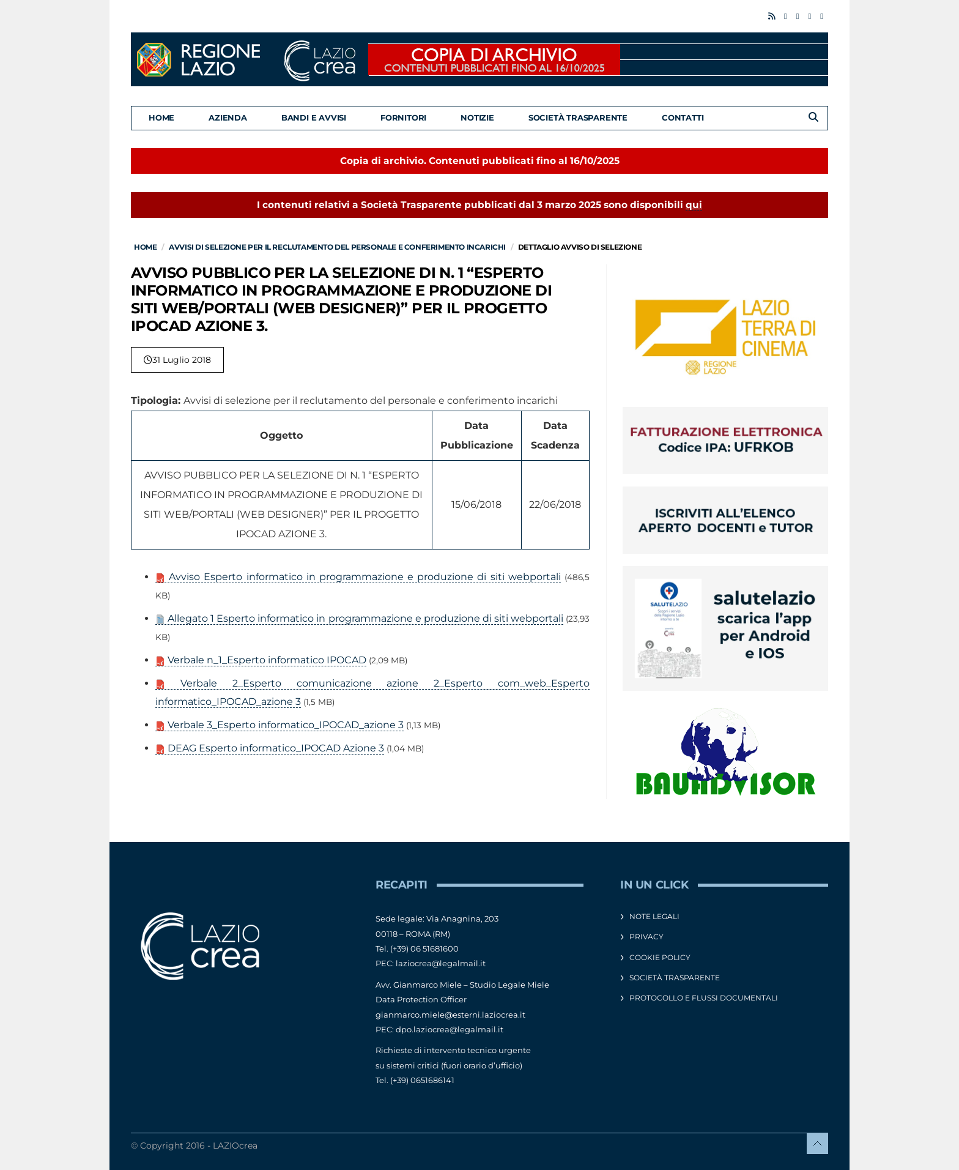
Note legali (654, 916)
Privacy (646, 936)
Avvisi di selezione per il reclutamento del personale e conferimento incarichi (337, 247)
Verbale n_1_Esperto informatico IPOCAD (260, 660)
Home (161, 117)
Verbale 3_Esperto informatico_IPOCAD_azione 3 (279, 725)
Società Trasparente (578, 117)
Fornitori (403, 117)
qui (694, 205)
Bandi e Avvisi (313, 117)
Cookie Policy (660, 957)
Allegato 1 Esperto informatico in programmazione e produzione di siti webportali (359, 618)
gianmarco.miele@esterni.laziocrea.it (450, 1014)
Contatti (682, 117)
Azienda (228, 117)
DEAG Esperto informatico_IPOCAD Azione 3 (269, 748)
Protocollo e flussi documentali (703, 997)
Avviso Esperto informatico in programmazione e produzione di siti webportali (358, 577)
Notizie (477, 117)
